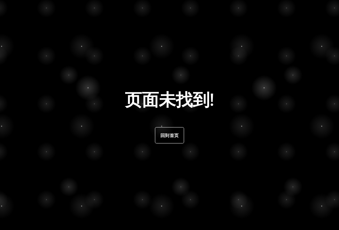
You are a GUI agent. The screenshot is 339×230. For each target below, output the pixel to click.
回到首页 (169, 135)
